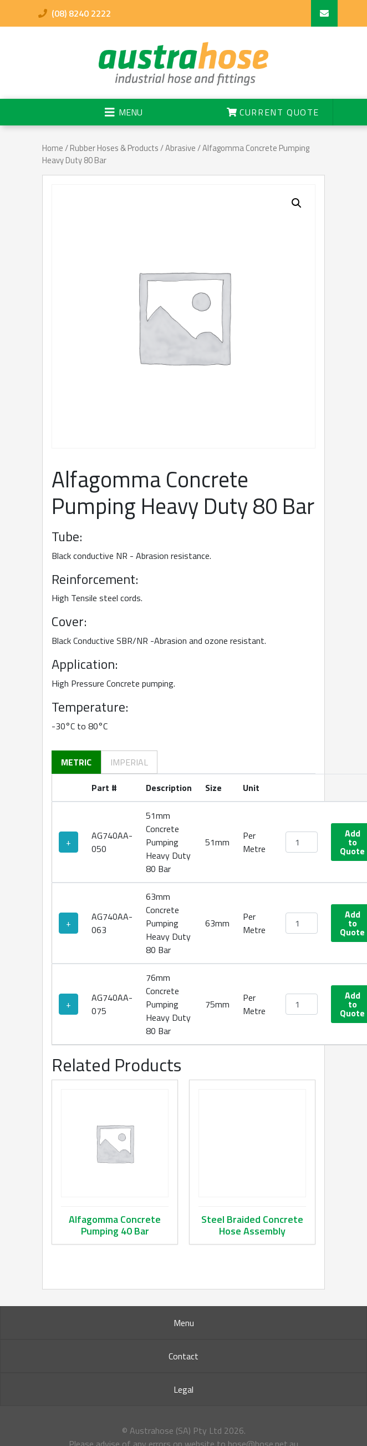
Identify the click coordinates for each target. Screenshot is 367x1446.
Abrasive (180, 148)
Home (52, 148)
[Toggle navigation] (123, 112)
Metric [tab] (76, 762)
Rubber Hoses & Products (114, 148)
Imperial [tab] (129, 762)
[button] (297, 203)
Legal (183, 1389)
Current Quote (273, 112)
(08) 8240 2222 (74, 13)
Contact (183, 1356)
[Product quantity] (302, 842)
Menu (184, 1322)
